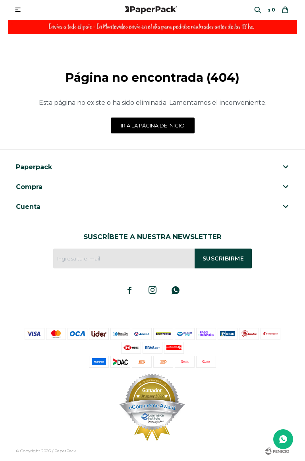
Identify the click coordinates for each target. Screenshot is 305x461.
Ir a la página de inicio (153, 125)
